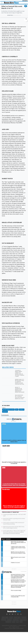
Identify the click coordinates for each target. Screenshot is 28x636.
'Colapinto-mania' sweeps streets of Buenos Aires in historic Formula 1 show (19, 373)
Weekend (8, 621)
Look (13, 621)
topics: (4, 407)
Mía (21, 621)
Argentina (5, 411)
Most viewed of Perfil (14, 572)
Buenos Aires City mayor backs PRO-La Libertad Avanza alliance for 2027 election (19, 382)
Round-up (22, 409)
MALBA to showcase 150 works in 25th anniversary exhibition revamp (19, 390)
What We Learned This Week (8, 409)
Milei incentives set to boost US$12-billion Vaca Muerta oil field (20, 397)
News (17, 409)
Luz (17, 621)
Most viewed (6, 539)
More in (14, 419)
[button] (25, 6)
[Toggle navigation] (2, 3)
